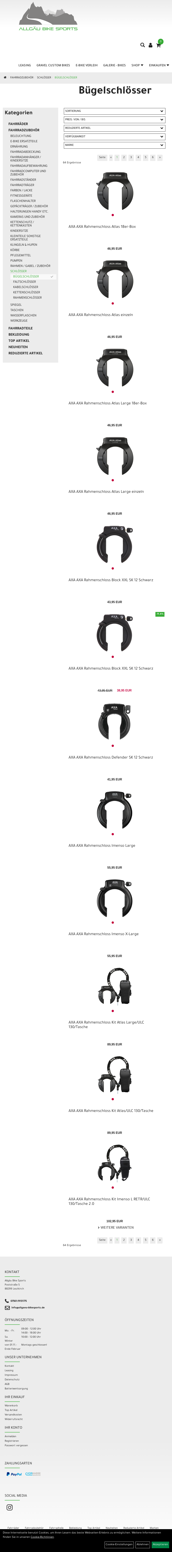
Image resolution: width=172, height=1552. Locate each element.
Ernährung (19, 147)
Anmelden (10, 1436)
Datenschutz (12, 1379)
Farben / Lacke (21, 190)
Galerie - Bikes (114, 65)
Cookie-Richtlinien (42, 1537)
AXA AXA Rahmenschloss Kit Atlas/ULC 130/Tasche (111, 1111)
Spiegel (16, 305)
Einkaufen (159, 65)
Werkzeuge (19, 321)
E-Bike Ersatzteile (23, 141)
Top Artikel (18, 341)
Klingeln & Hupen (23, 245)
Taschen (16, 310)
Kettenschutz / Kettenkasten (22, 224)
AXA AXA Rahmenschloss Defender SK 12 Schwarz (111, 758)
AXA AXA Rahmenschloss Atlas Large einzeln (106, 492)
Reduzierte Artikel (25, 354)
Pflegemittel (20, 255)
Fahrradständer (23, 180)
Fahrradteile (20, 329)
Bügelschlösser (66, 78)
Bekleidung (18, 335)
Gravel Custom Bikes (53, 65)
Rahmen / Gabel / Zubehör (30, 266)
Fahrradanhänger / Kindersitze (25, 159)
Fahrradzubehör (21, 78)
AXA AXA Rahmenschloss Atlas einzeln (101, 315)
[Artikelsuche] (142, 46)
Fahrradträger (22, 185)
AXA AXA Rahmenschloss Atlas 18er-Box (102, 227)
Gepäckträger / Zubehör (29, 206)
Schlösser (44, 78)
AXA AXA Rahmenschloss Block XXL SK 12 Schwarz (111, 581)
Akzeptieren (160, 1544)
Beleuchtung (20, 136)
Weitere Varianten (117, 1228)
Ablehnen (143, 1544)
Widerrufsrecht (14, 1419)
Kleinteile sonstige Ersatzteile (25, 238)
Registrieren (12, 1441)
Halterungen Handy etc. (29, 212)
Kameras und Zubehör (27, 217)
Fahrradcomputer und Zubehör (28, 173)
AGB (7, 1384)
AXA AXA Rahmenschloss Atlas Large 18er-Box (108, 404)
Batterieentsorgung (16, 1388)
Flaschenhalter (23, 201)
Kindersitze (19, 231)
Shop (137, 65)
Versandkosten (13, 1415)
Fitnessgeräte (21, 196)
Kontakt (9, 1366)
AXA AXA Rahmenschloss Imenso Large (102, 846)
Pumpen (16, 261)
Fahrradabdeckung (25, 152)
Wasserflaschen (23, 316)
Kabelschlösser (25, 287)
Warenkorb (11, 1405)
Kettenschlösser (26, 292)
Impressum (11, 1375)
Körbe (15, 250)
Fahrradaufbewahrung (28, 166)
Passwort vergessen (16, 1445)
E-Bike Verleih (87, 65)
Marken (154, 1528)
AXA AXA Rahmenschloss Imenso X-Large (104, 934)
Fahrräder (18, 124)
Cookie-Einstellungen (119, 1544)
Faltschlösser (24, 282)
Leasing (24, 65)
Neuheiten (18, 347)
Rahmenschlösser (27, 298)
